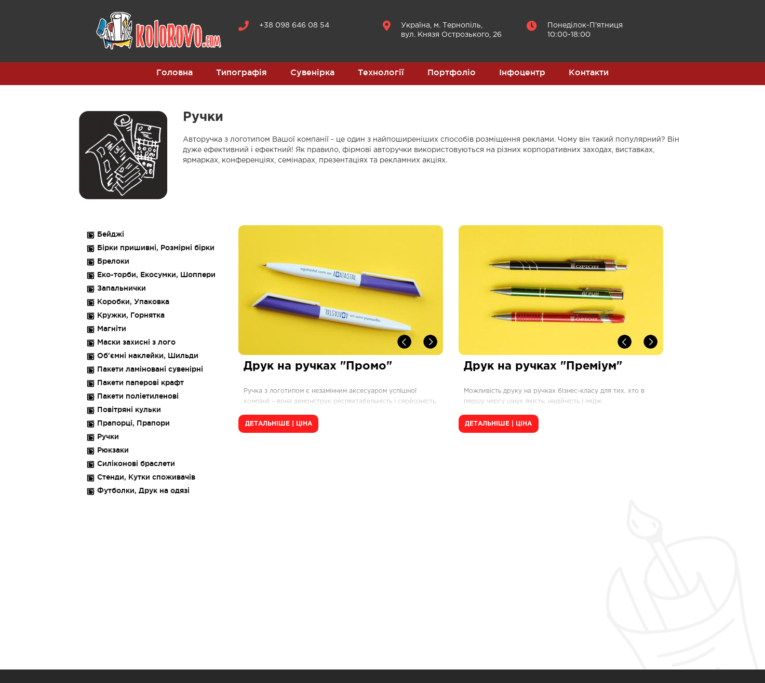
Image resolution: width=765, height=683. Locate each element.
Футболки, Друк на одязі (143, 490)
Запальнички (121, 288)
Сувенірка (312, 72)
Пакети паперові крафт (140, 382)
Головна (174, 72)
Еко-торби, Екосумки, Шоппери (156, 274)
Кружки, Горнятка (131, 315)
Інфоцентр (522, 72)
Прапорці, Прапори (133, 423)
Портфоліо (451, 72)
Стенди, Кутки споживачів (146, 477)
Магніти (111, 328)
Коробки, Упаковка (133, 301)
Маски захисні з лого (136, 342)
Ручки (108, 436)
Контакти (589, 72)
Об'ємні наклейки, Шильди (147, 355)
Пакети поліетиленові (138, 396)
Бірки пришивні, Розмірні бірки (155, 247)
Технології (381, 72)
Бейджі (110, 234)
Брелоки (113, 261)
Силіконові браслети (136, 463)
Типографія (241, 72)
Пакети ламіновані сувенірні (150, 369)
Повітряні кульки (129, 409)
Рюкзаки (113, 450)
